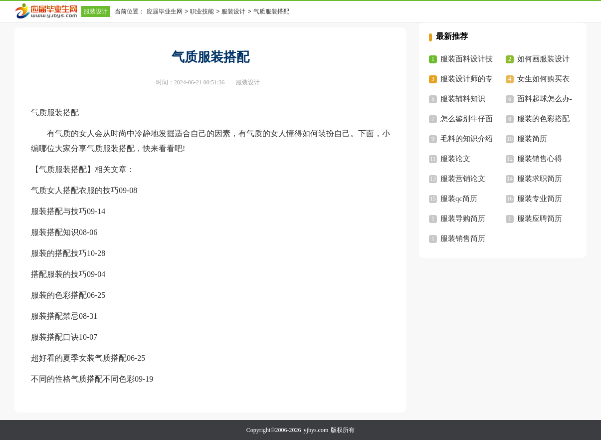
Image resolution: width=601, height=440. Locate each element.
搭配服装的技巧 (59, 274)
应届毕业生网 (165, 11)
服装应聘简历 (539, 218)
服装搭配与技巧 (59, 211)
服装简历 (532, 139)
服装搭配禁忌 (55, 316)
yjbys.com (316, 430)
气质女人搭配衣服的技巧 (75, 190)
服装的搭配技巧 (59, 253)
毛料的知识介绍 (466, 139)
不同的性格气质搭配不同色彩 (83, 379)
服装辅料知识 (462, 99)
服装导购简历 (462, 218)
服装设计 (96, 11)
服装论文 (455, 159)
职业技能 (202, 11)
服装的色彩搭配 (59, 295)
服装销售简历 (462, 238)
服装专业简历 (539, 199)
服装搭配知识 (55, 232)
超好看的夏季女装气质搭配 (79, 358)
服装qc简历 (458, 199)
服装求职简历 (539, 179)
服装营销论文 (462, 179)
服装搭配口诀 (55, 337)
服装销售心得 (539, 159)
